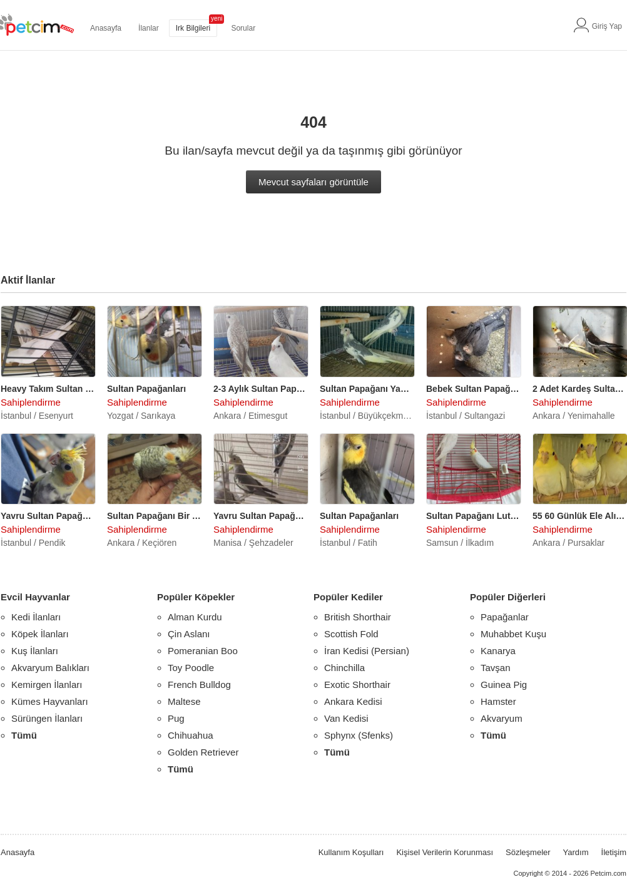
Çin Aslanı (189, 633)
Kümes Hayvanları (49, 701)
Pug (176, 718)
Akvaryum (501, 718)
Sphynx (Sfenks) (358, 735)
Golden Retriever (203, 752)
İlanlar (148, 28)
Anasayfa (105, 28)
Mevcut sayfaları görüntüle (313, 182)
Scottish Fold (351, 633)
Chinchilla (344, 667)
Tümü (24, 735)
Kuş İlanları (34, 650)
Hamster (498, 701)
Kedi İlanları (36, 617)
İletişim (613, 852)
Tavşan (496, 667)
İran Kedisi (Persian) (366, 650)
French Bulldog (199, 684)
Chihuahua (190, 735)
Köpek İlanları (40, 633)
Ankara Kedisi (353, 701)
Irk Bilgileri (193, 28)
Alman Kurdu (195, 617)
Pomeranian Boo (203, 650)
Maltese (184, 701)
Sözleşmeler (528, 852)
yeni (216, 18)
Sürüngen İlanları (47, 718)
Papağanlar (505, 617)
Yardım (576, 852)
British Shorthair (357, 617)
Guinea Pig (504, 684)
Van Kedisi (346, 718)
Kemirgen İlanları (46, 684)
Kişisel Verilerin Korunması (444, 852)
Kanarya (498, 650)
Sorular (243, 28)
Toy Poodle (191, 667)
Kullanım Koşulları (351, 852)
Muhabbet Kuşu (513, 633)
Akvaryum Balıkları (50, 667)
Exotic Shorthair (357, 684)
